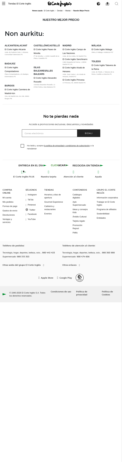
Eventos (48, 213)
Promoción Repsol (77, 226)
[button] (3, 4)
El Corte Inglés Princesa (73, 80)
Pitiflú (75, 232)
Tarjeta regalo (79, 221)
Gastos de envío (10, 210)
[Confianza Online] (80, 278)
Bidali (89, 133)
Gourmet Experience (53, 202)
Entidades (101, 218)
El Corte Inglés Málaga (102, 49)
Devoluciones (9, 215)
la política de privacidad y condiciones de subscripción (67, 146)
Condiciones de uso (61, 291)
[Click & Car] (60, 165)
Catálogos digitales (77, 196)
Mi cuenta (7, 197)
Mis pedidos (8, 202)
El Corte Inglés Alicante (15, 49)
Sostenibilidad (103, 213)
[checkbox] (22, 146)
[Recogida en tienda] (87, 165)
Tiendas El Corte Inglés (19, 3)
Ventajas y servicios (7, 220)
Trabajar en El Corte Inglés (106, 203)
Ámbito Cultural (79, 216)
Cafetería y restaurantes (50, 207)
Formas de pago (10, 206)
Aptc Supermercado (79, 203)
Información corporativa (107, 197)
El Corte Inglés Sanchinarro (75, 59)
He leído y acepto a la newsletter (60, 147)
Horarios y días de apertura (52, 196)
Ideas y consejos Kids (80, 211)
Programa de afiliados (106, 209)
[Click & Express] (32, 165)
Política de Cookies (107, 293)
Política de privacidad (81, 293)
